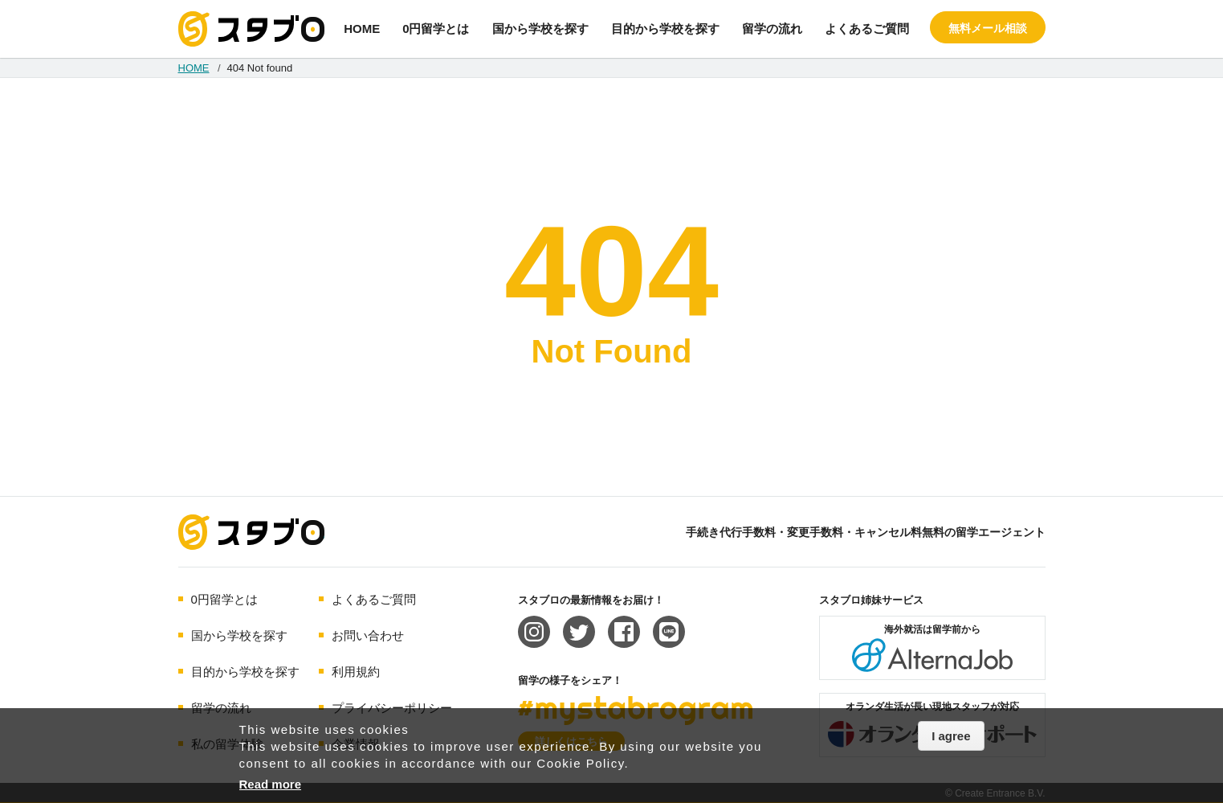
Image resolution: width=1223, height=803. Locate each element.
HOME (362, 28)
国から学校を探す (540, 28)
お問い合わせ (368, 635)
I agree (951, 736)
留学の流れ (772, 28)
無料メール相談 (987, 28)
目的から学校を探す (665, 28)
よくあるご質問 (867, 28)
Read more (270, 784)
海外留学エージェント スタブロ (251, 532)
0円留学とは (435, 28)
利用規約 (356, 671)
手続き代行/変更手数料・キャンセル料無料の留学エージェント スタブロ (251, 29)
